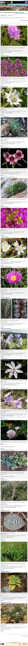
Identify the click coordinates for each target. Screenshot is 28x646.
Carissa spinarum (4, 419)
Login (24, 0)
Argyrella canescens (5, 55)
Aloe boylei (3, 540)
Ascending (22, 20)
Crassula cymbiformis (5, 571)
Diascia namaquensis (5, 147)
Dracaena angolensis (5, 297)
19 (13, 23)
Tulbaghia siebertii (4, 236)
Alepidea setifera (4, 86)
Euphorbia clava (4, 479)
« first (1, 22)
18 (11, 23)
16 (8, 23)
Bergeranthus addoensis (6, 602)
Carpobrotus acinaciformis (6, 266)
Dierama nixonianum (5, 388)
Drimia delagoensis (5, 116)
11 (19, 22)
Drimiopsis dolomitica (5, 510)
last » (19, 23)
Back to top (24, 635)
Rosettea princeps (4, 24)
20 (15, 23)
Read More (2, 84)
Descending (26, 20)
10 (17, 22)
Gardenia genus (4, 358)
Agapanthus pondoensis (6, 328)
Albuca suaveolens (5, 207)
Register (26, 0)
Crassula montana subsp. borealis (8, 177)
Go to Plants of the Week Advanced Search (21, 13)
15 (26, 22)
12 (21, 22)
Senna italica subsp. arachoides (7, 450)
